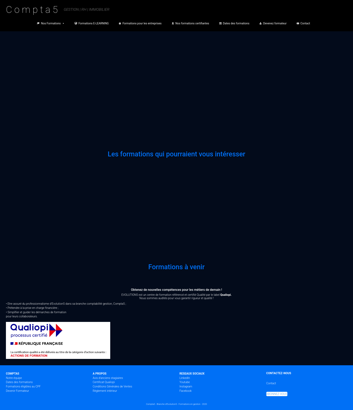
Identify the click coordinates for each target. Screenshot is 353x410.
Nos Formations (53, 23)
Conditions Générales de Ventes (112, 386)
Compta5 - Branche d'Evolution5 (161, 404)
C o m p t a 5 (32, 9)
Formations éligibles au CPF (23, 386)
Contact (305, 23)
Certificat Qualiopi (104, 382)
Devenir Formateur (17, 391)
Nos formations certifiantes (192, 23)
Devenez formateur (274, 23)
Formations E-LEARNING (93, 23)
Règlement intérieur (105, 391)
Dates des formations (236, 23)
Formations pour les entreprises (142, 23)
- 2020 (204, 404)
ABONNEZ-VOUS (276, 394)
